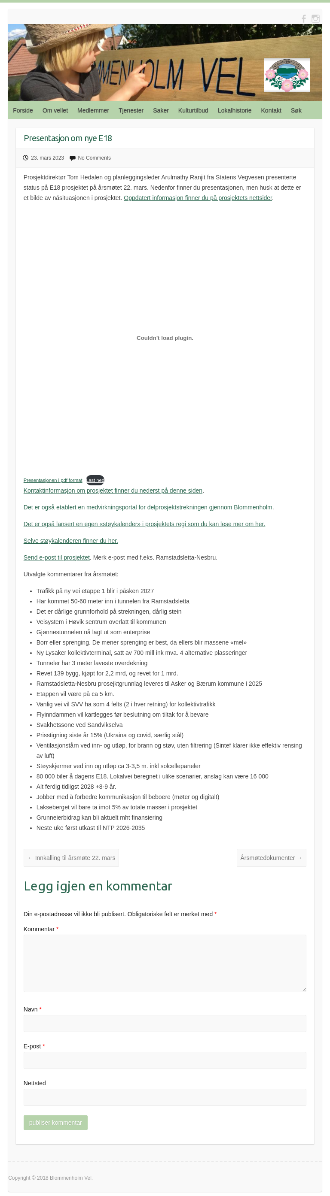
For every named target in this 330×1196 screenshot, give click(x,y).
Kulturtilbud (193, 110)
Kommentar (41, 929)
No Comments (94, 158)
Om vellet (55, 110)
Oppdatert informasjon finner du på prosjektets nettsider (198, 197)
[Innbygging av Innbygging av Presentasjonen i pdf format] (165, 338)
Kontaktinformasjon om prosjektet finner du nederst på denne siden (113, 490)
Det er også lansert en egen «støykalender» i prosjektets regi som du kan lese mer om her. (145, 524)
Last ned (95, 480)
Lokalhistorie (235, 110)
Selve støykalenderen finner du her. (71, 540)
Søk (296, 110)
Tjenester (131, 110)
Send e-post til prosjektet (57, 557)
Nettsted (35, 1083)
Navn (33, 1009)
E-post (34, 1046)
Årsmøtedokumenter (272, 857)
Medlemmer (93, 110)
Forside (23, 110)
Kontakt (271, 110)
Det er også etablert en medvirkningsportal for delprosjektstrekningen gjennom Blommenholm (148, 507)
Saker (161, 110)
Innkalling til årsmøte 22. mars (72, 857)
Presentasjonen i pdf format (53, 480)
